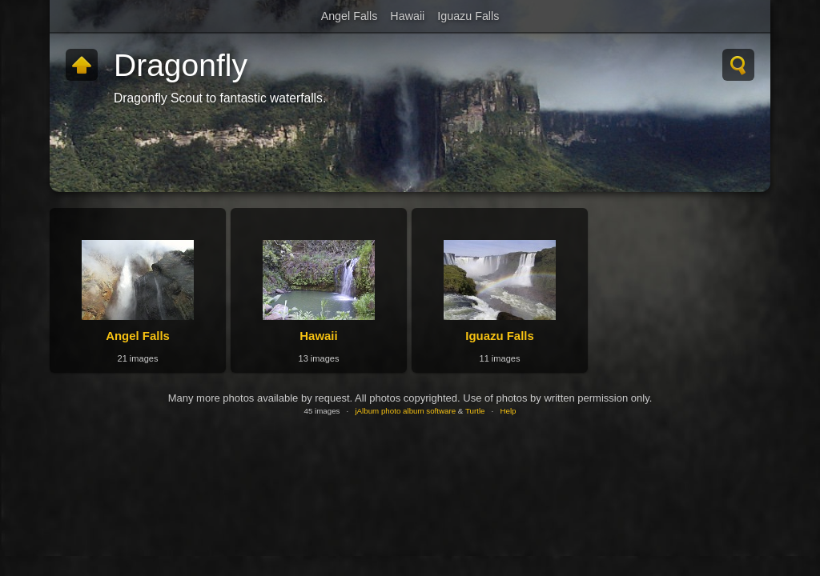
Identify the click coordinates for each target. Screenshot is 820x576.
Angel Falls (349, 16)
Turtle (475, 410)
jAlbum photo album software (405, 410)
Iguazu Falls (468, 16)
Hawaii (407, 16)
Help (508, 410)
